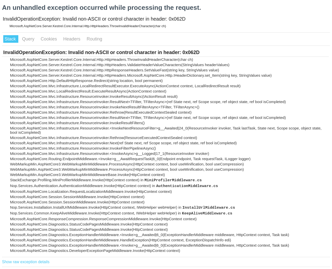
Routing (94, 38)
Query (29, 38)
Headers (72, 38)
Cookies (49, 38)
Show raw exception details (25, 262)
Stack (11, 38)
